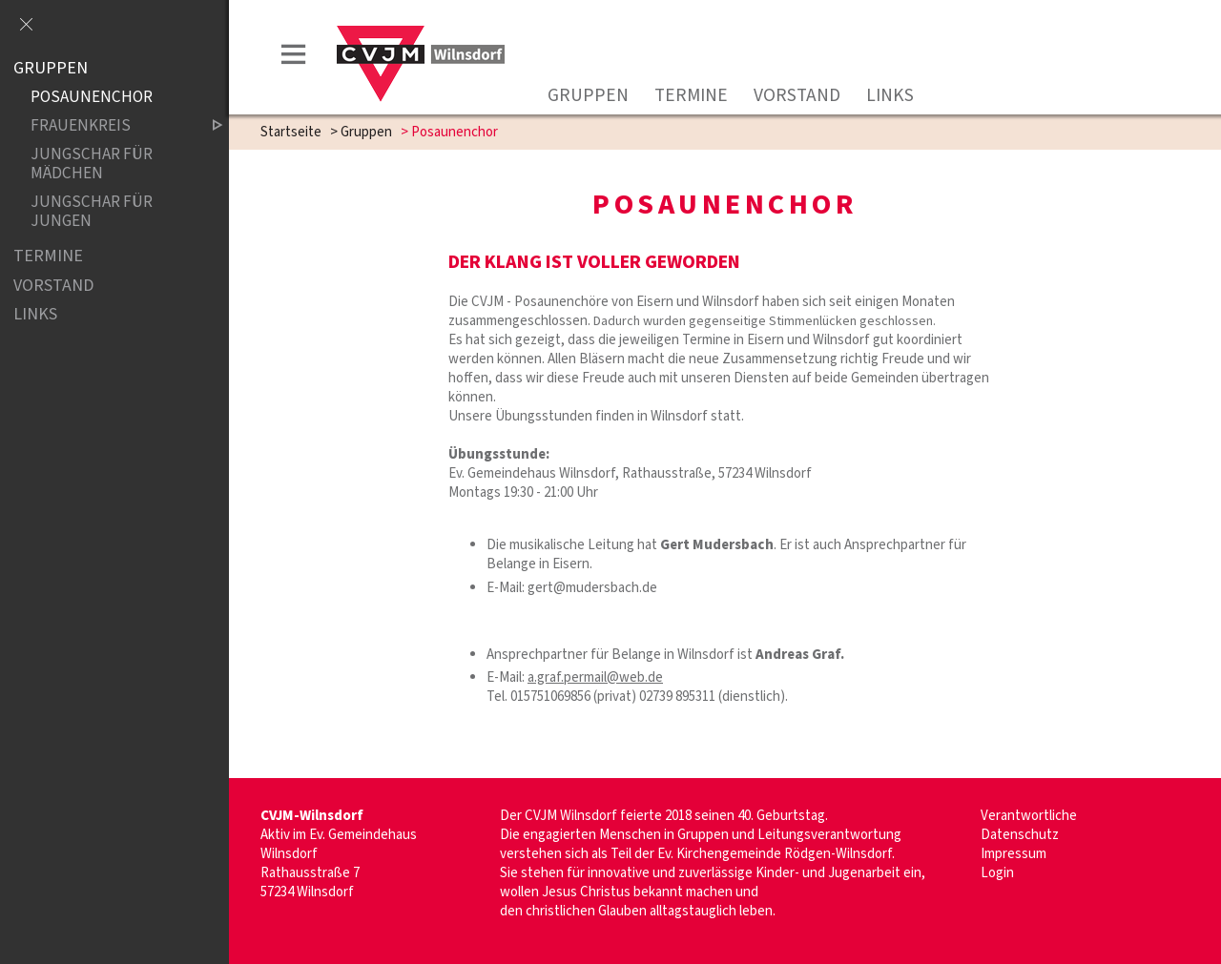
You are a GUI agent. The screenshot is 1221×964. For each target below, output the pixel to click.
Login (997, 873)
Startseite (290, 132)
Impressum (1013, 854)
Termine (691, 95)
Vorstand (797, 95)
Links (890, 95)
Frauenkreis (111, 126)
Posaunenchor (92, 98)
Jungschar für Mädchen (92, 164)
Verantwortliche (1029, 816)
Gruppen (588, 95)
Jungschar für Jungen (92, 211)
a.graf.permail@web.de (595, 677)
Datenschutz (1020, 835)
